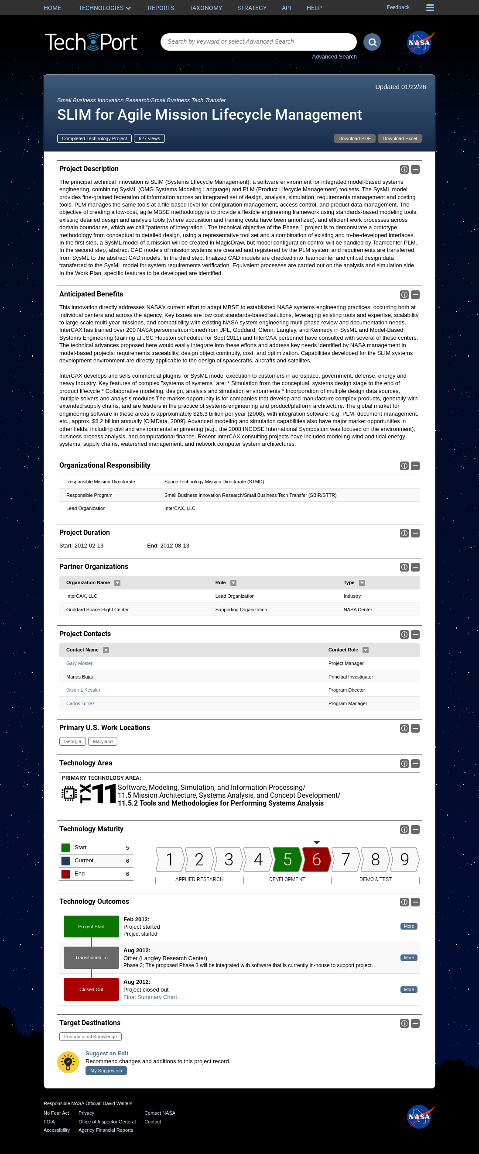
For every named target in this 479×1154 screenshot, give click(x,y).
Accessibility (57, 1130)
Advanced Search (334, 56)
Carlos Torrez (80, 703)
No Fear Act (56, 1113)
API (286, 7)
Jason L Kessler (83, 689)
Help (314, 7)
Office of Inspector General (107, 1121)
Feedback (398, 7)
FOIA (49, 1121)
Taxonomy (205, 7)
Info (404, 169)
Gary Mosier (79, 663)
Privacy (86, 1113)
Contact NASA (159, 1113)
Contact (152, 1121)
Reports (161, 7)
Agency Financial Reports (106, 1130)
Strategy (252, 7)
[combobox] (259, 42)
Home (52, 7)
